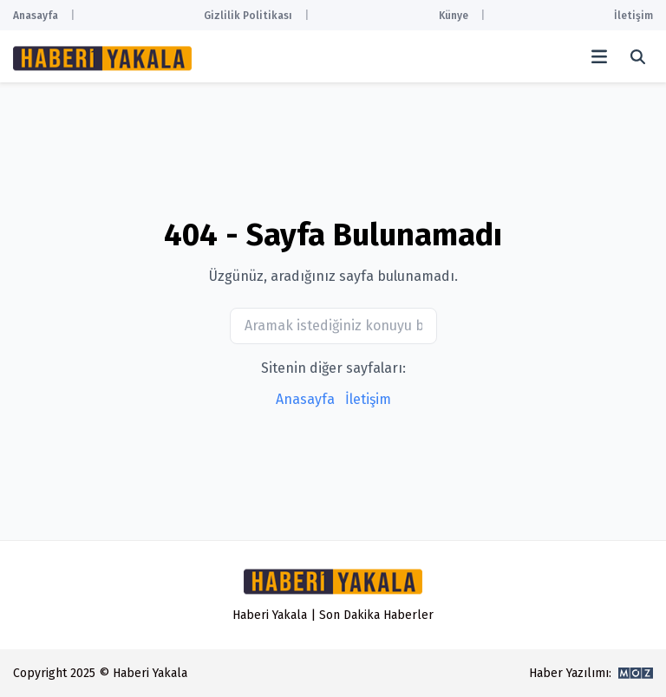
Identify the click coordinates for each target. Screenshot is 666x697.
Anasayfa (35, 16)
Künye (453, 16)
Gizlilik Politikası (248, 16)
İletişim (633, 16)
